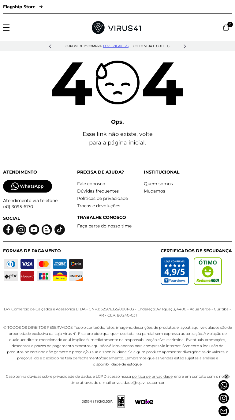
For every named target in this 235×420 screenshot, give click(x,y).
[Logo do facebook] (8, 229)
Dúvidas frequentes (98, 191)
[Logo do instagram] (21, 229)
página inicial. (127, 142)
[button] (50, 46)
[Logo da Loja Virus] (116, 27)
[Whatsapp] (223, 385)
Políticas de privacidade (102, 198)
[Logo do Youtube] (34, 229)
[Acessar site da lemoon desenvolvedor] (106, 402)
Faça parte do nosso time (104, 226)
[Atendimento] (223, 411)
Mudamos (154, 191)
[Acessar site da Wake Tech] (144, 401)
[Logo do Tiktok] (59, 229)
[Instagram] (223, 398)
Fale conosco (91, 183)
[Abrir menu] (6, 27)
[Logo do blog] (47, 229)
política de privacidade (152, 376)
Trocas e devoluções (98, 205)
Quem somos (158, 183)
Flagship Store (23, 6)
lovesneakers (116, 46)
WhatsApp (27, 186)
